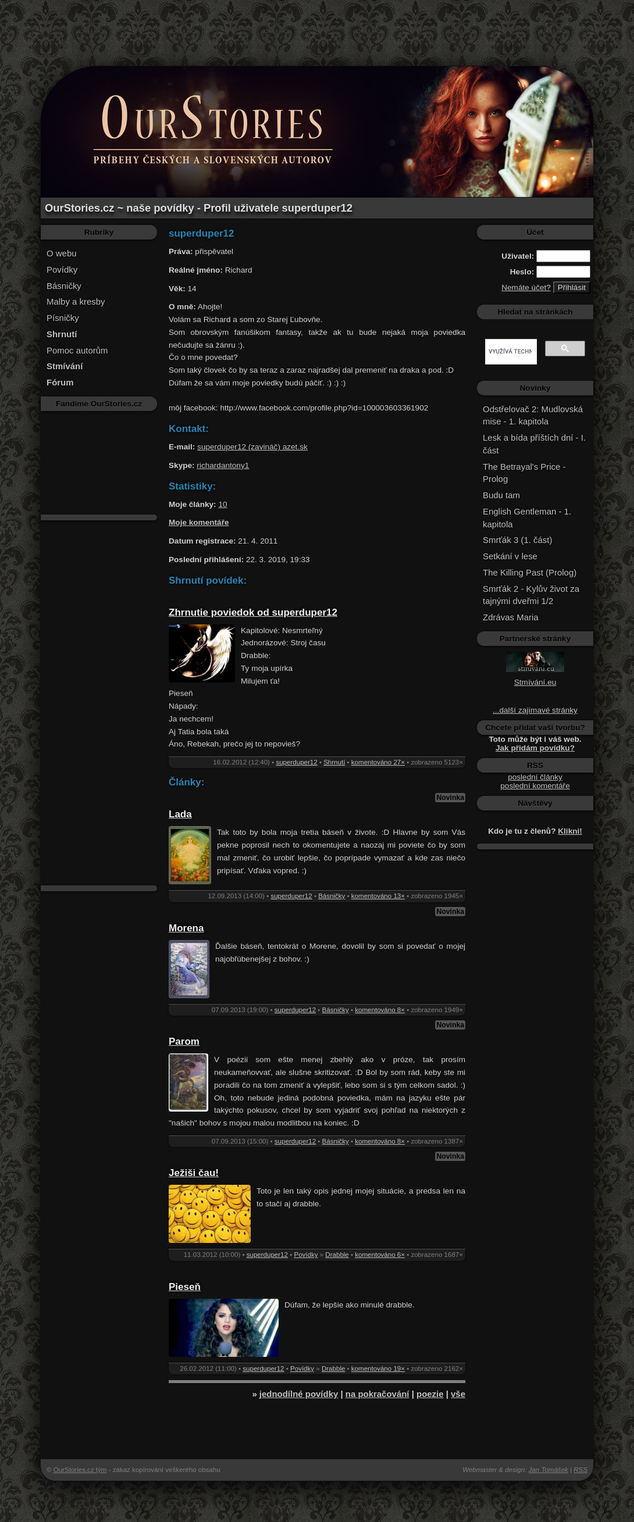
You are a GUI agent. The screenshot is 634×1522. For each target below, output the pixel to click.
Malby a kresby (76, 301)
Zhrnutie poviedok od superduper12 (253, 612)
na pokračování (377, 1394)
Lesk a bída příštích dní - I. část (534, 444)
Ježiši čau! (194, 1172)
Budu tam (501, 495)
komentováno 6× (380, 1254)
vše (458, 1394)
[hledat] (510, 351)
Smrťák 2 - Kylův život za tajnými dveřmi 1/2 (531, 595)
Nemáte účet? (526, 287)
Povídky (62, 269)
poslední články (535, 777)
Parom (184, 1041)
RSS (580, 1469)
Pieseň (185, 1286)
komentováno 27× (378, 762)
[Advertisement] (317, 26)
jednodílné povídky (298, 1394)
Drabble (336, 1254)
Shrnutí (334, 762)
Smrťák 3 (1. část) (517, 540)
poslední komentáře (534, 785)
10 (222, 504)
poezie (430, 1394)
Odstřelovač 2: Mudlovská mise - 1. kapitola (533, 415)
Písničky (63, 318)
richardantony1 (223, 465)
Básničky (64, 286)
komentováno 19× (378, 1368)
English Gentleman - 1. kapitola (527, 517)
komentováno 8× (380, 1009)
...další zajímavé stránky (535, 710)
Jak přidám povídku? (535, 748)
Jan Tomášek (548, 1469)
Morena (186, 928)
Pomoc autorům (77, 350)
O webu (62, 253)
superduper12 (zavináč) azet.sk (252, 446)
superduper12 (296, 762)
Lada (180, 814)
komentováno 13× (378, 895)
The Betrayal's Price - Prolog (524, 473)
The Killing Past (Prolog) (529, 572)
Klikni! (570, 831)
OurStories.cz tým (80, 1469)
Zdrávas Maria (511, 617)
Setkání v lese (510, 556)
